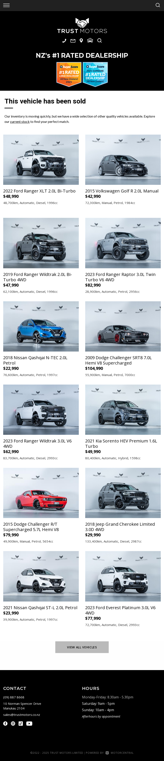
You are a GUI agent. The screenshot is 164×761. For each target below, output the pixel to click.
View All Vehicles (82, 647)
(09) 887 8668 (13, 697)
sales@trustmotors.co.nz (21, 714)
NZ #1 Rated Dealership (82, 55)
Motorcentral (119, 753)
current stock (20, 121)
